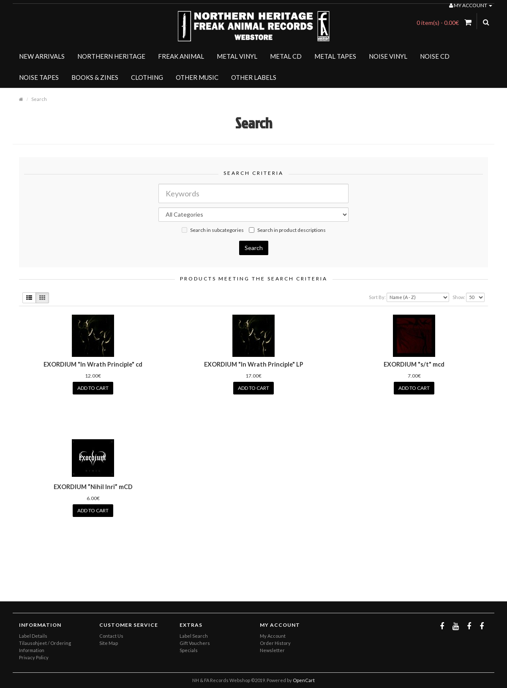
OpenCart (304, 680)
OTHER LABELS (253, 77)
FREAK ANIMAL (181, 56)
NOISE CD (435, 56)
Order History (275, 643)
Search (39, 99)
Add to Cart (93, 388)
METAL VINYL (237, 56)
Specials (189, 650)
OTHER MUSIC (197, 77)
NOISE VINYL (388, 56)
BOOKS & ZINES (94, 77)
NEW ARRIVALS (42, 56)
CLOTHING (147, 77)
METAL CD (286, 56)
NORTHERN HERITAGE (111, 56)
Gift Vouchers (195, 643)
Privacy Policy (34, 657)
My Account (273, 636)
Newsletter (272, 650)
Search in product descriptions (287, 230)
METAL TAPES (335, 56)
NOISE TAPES (39, 77)
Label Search (194, 636)
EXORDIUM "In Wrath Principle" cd (93, 364)
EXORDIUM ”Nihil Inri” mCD (93, 486)
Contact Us (111, 636)
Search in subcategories (213, 230)
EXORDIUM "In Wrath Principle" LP (253, 364)
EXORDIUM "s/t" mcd (414, 364)
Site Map (108, 643)
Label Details (33, 636)
